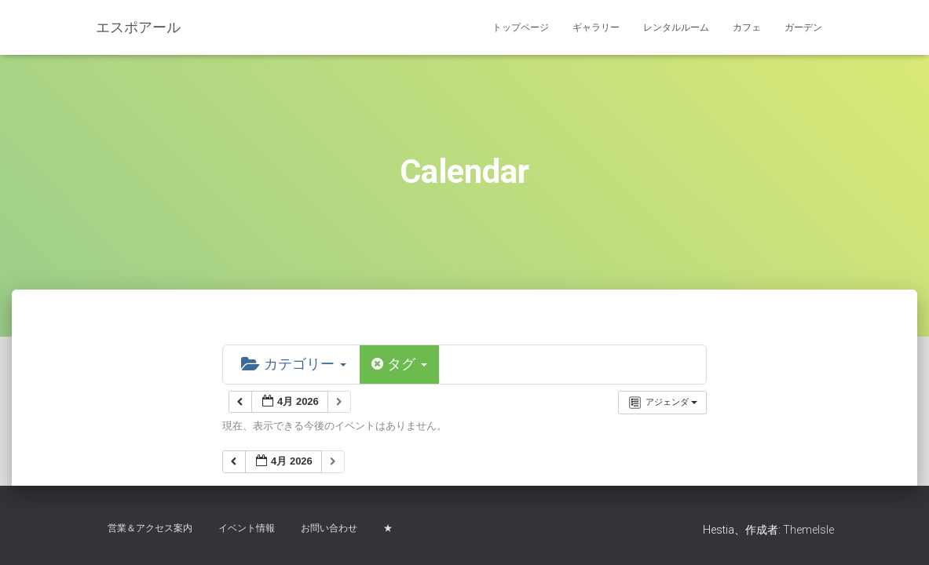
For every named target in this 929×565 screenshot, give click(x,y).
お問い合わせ (329, 528)
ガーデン (803, 27)
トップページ (520, 27)
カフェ (747, 27)
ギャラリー (596, 27)
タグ (399, 364)
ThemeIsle (808, 529)
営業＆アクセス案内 (150, 528)
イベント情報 (246, 528)
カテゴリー (293, 364)
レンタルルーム (676, 27)
